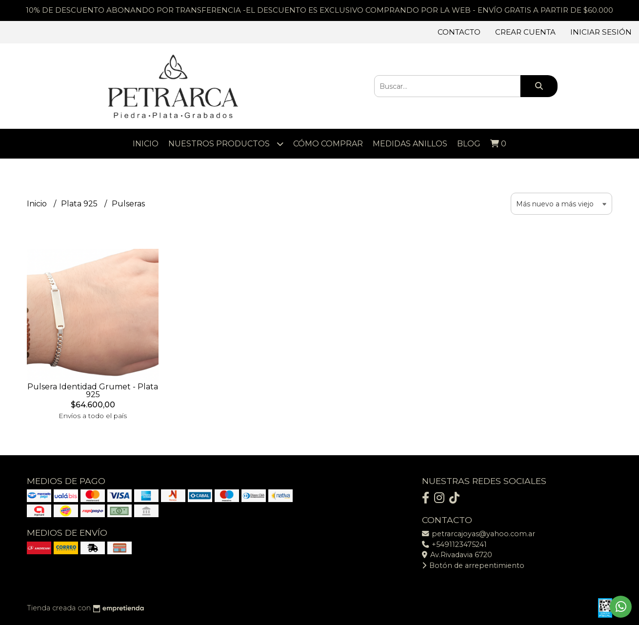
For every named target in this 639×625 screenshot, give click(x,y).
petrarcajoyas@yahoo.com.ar (478, 533)
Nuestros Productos (225, 144)
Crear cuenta (525, 32)
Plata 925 (80, 203)
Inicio (146, 143)
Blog (468, 143)
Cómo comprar (328, 143)
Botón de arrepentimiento (473, 565)
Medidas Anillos (410, 143)
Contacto (459, 32)
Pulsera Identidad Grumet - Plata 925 (92, 390)
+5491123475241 (454, 544)
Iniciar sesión (601, 32)
